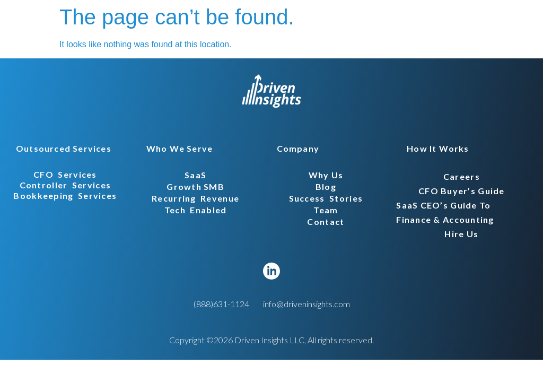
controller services (65, 185)
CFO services (65, 174)
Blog (326, 186)
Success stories (326, 198)
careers (461, 176)
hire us (461, 234)
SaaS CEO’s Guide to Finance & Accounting (445, 212)
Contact (325, 221)
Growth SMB (195, 186)
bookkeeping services (65, 195)
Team (325, 210)
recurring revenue (195, 198)
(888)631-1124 (221, 304)
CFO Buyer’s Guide (461, 191)
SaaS (195, 175)
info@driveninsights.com (306, 304)
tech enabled (195, 210)
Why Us (326, 175)
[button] (60, 148)
